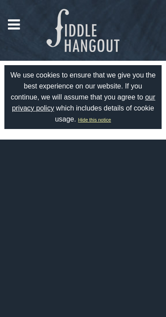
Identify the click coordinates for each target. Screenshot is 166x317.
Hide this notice (94, 119)
